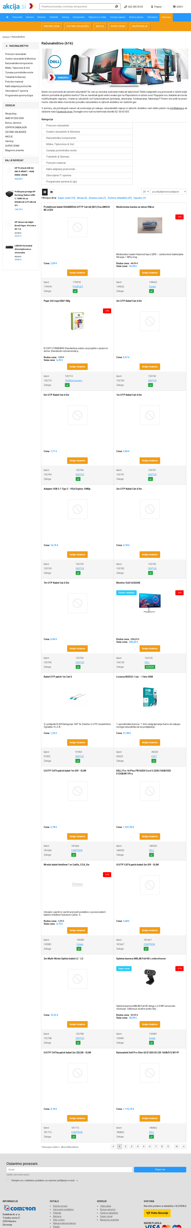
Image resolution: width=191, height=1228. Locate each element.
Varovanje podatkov (63, 1172)
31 (177, 1109)
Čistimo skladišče (109, 1175)
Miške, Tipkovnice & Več (17, 68)
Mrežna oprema (136, 17)
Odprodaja (166, 17)
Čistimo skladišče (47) (120, 160)
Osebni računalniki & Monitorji (20, 58)
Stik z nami (59, 1182)
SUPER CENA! (118, 26)
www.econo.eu (180, 1223)
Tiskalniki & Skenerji (15, 77)
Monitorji (41, 17)
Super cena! (106, 1179)
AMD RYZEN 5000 (14, 118)
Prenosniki (17, 17)
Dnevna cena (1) (97, 160)
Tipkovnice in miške (97, 17)
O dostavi (58, 1192)
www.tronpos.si (165, 1223)
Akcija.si (57, 1179)
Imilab (152, 1001)
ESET (154, 719)
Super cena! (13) (66, 160)
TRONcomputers (73, 343)
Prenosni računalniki (15, 54)
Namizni (30, 17)
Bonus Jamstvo (13, 123)
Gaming (65, 17)
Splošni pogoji (60, 1168)
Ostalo (152, 249)
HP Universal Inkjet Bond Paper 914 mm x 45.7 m (25, 225)
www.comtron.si (147, 1223)
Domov (6, 37)
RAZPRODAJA (139, 26)
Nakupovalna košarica (64, 1186)
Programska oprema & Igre (19, 95)
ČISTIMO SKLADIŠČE (78, 26)
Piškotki (57, 1175)
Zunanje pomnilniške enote (19, 72)
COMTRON (76, 813)
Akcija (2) (82, 160)
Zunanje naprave (117, 17)
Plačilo (56, 1189)
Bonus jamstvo (108, 1172)
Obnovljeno (152, 17)
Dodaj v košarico (77, 235)
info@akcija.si (177, 108)
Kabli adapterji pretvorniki (18, 86)
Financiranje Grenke (63, 1199)
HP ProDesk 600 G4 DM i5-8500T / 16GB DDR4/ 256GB (24, 171)
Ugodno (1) (140, 160)
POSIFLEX (78, 249)
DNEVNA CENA (52, 26)
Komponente (78, 17)
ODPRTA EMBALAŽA (16, 127)
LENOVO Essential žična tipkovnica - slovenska (23, 249)
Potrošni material (14, 81)
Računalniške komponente (19, 63)
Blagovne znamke (14, 150)
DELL (147, 625)
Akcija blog (10, 113)
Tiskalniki (53, 17)
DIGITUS (152, 343)
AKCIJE (100, 26)
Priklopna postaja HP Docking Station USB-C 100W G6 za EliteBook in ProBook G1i (25, 198)
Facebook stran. (64, 111)
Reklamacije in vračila (64, 1196)
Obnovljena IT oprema (16, 91)
